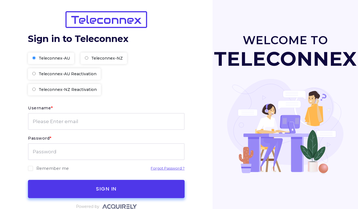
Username (40, 108)
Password (40, 138)
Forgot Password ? (168, 168)
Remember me (48, 168)
